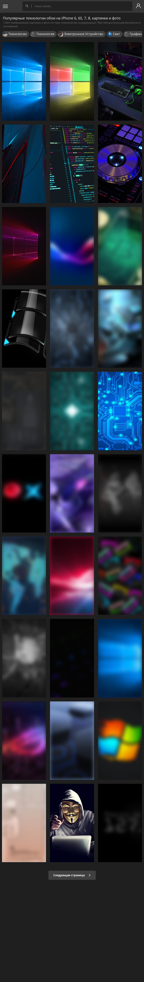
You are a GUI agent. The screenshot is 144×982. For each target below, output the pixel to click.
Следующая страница (72, 875)
